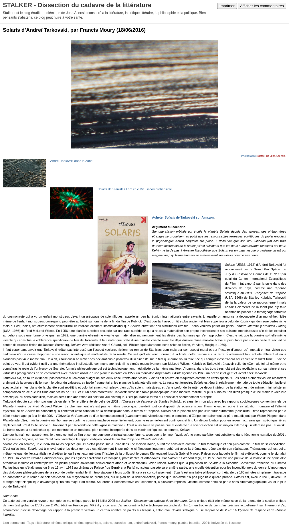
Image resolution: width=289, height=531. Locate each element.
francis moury (167, 522)
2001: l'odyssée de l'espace (221, 522)
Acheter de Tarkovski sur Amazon (183, 217)
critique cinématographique (82, 522)
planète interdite (189, 522)
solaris (107, 522)
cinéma (57, 522)
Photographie (249, 155)
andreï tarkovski (145, 522)
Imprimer (227, 6)
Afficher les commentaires (262, 6)
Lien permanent (14, 522)
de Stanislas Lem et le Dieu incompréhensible (135, 189)
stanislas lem (123, 522)
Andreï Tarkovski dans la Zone (71, 161)
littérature (43, 522)
